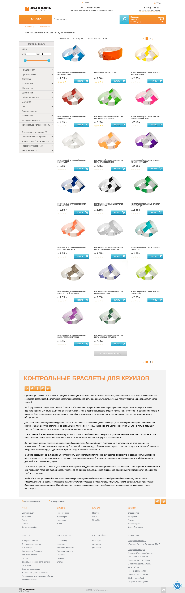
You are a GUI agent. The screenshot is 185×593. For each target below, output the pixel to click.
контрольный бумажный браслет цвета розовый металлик (71, 336)
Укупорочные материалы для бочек (37, 576)
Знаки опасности (29, 580)
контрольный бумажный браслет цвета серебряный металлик (108, 248)
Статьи (60, 562)
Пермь (24, 520)
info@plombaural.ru (32, 501)
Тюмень (25, 523)
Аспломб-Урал (30, 26)
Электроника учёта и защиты (35, 572)
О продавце (62, 540)
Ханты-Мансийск (29, 527)
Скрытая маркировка (31, 569)
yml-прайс (96, 548)
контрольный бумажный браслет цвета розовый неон (145, 117)
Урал (24, 508)
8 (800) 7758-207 (152, 7)
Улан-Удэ (96, 520)
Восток (132, 508)
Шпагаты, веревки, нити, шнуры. (36, 562)
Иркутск (95, 513)
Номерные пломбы (30, 540)
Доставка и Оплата (65, 548)
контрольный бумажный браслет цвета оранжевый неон (108, 161)
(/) (110, 353)
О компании (73, 10)
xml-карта (96, 544)
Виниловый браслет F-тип (105, 73)
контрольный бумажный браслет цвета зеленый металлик (108, 336)
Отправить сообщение (138, 581)
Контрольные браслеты (32, 551)
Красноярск (62, 516)
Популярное (44, 26)
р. (140, 22)
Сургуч (25, 558)
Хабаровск (132, 516)
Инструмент (27, 565)
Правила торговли (65, 551)
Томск (59, 523)
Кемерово (61, 520)
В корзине (134, 17)
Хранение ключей (29, 555)
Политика (61, 555)
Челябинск (26, 516)
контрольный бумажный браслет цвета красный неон (71, 248)
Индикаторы (27, 548)
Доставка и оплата (105, 10)
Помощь (92, 10)
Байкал (96, 508)
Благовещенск (134, 523)
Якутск (131, 520)
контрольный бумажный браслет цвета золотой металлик (71, 292)
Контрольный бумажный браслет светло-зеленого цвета (108, 117)
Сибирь (61, 508)
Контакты (83, 10)
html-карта (97, 540)
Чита (94, 516)
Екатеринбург (28, 513)
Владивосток (133, 513)
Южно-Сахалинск (135, 527)
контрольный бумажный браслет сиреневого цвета (108, 292)
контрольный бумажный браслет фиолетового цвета (145, 161)
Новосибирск (63, 513)
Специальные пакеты (31, 544)
